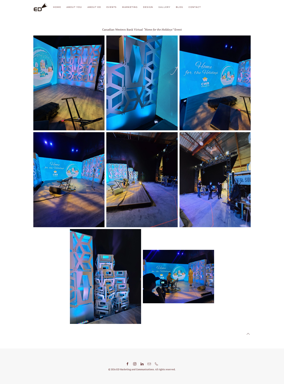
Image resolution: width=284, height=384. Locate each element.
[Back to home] (40, 7)
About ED (94, 7)
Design (148, 7)
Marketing (130, 7)
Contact (195, 7)
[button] (248, 334)
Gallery (164, 7)
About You (74, 7)
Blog (179, 7)
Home (57, 7)
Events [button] (111, 7)
